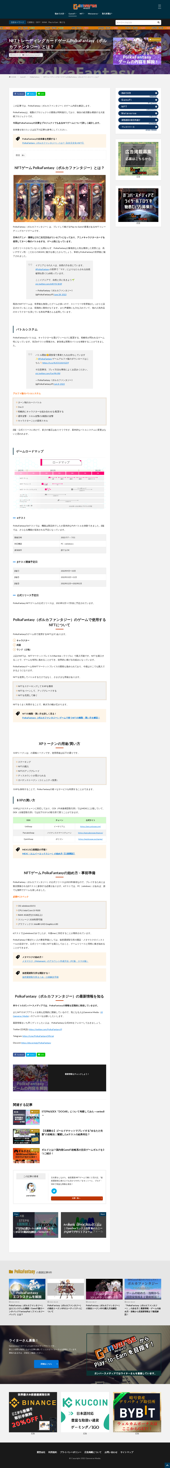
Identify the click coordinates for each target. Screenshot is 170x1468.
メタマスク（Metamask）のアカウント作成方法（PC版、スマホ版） (55, 961)
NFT (82, 13)
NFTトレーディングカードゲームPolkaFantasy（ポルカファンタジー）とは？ (71, 77)
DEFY (38, 22)
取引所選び (106, 13)
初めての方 (59, 13)
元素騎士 (31, 22)
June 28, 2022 (60, 294)
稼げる (62, 22)
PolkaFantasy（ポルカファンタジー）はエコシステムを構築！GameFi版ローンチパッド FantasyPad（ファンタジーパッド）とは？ (26, 1310)
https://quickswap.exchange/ (90, 839)
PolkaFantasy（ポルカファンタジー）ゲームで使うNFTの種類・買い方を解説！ (61, 717)
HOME (13, 77)
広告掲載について (92, 1452)
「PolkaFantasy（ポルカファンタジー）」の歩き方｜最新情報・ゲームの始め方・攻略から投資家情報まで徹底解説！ (143, 1310)
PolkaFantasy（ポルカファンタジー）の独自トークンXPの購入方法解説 (103, 1307)
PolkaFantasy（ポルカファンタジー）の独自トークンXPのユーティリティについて (64, 1308)
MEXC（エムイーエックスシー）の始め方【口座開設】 (48, 853)
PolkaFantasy (29, 55)
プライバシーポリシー (70, 1452)
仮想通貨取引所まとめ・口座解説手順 (40, 977)
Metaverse (93, 13)
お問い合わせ (111, 1452)
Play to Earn (53, 22)
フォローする (77, 1077)
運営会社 (41, 1452)
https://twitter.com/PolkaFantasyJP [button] (45, 1029)
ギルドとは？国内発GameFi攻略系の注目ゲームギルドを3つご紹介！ (73, 1151)
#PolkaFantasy (42, 269)
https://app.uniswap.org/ (90, 826)
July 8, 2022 (59, 384)
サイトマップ (126, 1452)
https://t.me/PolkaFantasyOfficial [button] (38, 1036)
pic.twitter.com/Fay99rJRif (48, 373)
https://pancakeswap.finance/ (90, 833)
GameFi (72, 13)
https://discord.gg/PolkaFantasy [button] (36, 1042)
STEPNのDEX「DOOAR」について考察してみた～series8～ (73, 1113)
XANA (44, 22)
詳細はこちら (46, 1364)
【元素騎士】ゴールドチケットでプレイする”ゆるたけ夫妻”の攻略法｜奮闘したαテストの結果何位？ (72, 1132)
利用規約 (52, 1452)
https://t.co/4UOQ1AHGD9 (55, 362)
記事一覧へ (76, 1198)
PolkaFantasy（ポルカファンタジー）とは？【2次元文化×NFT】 (53, 143)
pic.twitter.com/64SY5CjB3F (49, 284)
